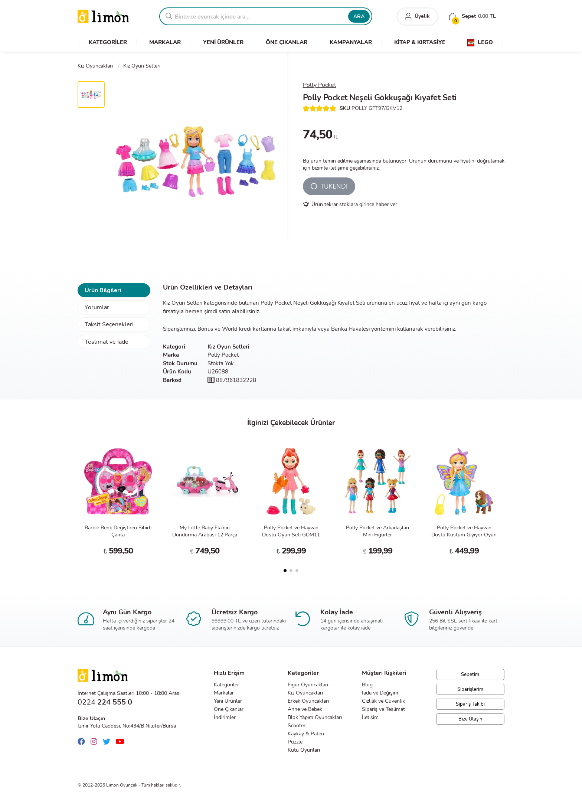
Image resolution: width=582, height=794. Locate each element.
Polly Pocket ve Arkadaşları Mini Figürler (377, 531)
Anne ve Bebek (305, 709)
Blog (367, 684)
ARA (358, 16)
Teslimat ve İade (106, 342)
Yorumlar (97, 307)
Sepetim (470, 674)
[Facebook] (83, 742)
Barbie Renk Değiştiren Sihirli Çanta (118, 531)
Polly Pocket (319, 85)
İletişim (370, 717)
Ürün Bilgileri (103, 290)
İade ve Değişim (380, 692)
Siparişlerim (470, 689)
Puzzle (295, 741)
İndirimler (225, 717)
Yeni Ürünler (228, 701)
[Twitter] (108, 742)
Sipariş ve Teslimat (383, 709)
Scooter (296, 725)
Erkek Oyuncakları (308, 701)
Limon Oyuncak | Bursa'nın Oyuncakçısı (104, 16)
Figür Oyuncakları (308, 684)
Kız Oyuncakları (305, 692)
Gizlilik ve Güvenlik (383, 701)
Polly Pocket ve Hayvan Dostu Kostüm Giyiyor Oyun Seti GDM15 (464, 534)
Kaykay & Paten (306, 733)
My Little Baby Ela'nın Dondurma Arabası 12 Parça (204, 531)
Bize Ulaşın (470, 719)
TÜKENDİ (329, 186)
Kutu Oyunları (304, 750)
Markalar (224, 692)
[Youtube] (122, 742)
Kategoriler (226, 684)
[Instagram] (96, 742)
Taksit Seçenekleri (109, 324)
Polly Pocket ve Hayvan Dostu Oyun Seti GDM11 (291, 531)
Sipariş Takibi (470, 704)
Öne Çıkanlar (228, 709)
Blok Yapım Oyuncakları (315, 717)
